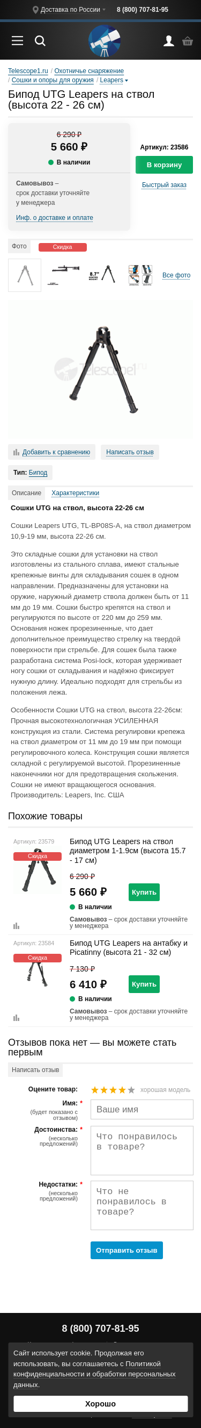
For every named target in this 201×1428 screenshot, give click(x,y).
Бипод (38, 472)
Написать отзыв (129, 452)
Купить (144, 892)
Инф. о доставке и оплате (54, 218)
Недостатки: (44, 1191)
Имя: (44, 1110)
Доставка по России (70, 9)
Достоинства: (44, 1136)
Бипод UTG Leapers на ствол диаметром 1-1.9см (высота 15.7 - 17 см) (128, 851)
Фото (19, 246)
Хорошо (100, 1404)
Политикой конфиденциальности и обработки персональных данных (94, 1374)
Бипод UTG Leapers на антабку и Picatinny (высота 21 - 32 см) (129, 947)
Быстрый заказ (164, 185)
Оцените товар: (53, 1089)
